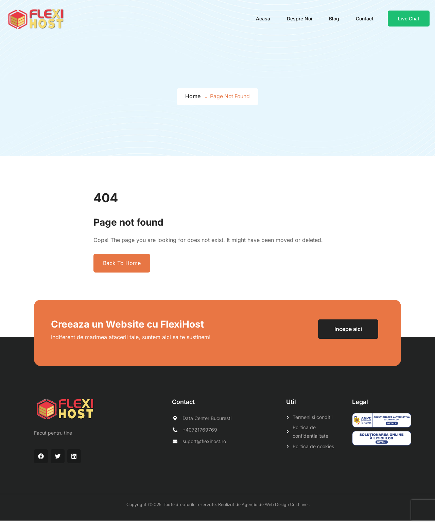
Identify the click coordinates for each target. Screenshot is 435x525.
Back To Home (122, 267)
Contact (365, 20)
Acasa (263, 20)
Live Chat (409, 20)
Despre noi (300, 20)
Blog (334, 20)
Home (192, 101)
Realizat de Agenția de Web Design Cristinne (263, 508)
